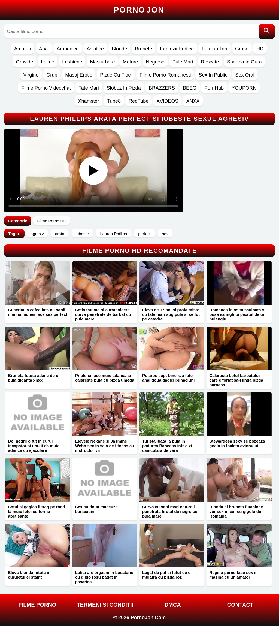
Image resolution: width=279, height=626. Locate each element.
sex (165, 233)
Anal (44, 49)
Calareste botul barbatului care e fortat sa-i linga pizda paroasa (236, 380)
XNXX (192, 101)
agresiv (37, 233)
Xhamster (88, 101)
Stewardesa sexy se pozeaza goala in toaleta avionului (237, 443)
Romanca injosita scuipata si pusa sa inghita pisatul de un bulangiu (237, 314)
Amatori (22, 49)
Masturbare (102, 62)
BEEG (189, 88)
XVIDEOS (167, 101)
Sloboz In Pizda (124, 88)
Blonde (119, 49)
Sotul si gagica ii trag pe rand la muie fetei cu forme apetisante (36, 511)
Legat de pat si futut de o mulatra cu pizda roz (166, 574)
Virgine (30, 75)
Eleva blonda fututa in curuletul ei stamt (29, 574)
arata (59, 233)
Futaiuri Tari (214, 49)
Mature (130, 62)
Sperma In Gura (244, 62)
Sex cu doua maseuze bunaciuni (96, 509)
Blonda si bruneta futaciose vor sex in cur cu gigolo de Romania (236, 511)
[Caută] (267, 31)
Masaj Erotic (78, 75)
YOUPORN (244, 88)
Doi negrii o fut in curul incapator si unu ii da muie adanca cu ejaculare (33, 446)
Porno (139, 9)
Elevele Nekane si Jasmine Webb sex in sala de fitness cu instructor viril (104, 446)
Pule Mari (182, 62)
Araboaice (68, 49)
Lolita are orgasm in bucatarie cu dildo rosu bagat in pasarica (104, 577)
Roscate (210, 62)
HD (259, 49)
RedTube (138, 101)
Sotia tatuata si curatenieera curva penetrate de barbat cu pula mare (103, 314)
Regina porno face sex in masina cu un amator (233, 574)
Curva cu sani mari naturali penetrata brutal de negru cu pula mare (170, 511)
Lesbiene (72, 62)
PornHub (214, 88)
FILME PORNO (37, 605)
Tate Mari (89, 88)
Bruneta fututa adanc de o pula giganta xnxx (33, 377)
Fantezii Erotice (177, 49)
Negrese (155, 62)
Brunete (143, 49)
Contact (240, 605)
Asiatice (95, 49)
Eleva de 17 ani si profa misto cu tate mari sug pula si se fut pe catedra (171, 314)
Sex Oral (244, 75)
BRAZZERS (162, 88)
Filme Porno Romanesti (165, 75)
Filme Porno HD (51, 221)
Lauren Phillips (113, 233)
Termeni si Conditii (105, 605)
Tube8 (114, 101)
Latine (47, 62)
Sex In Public (213, 75)
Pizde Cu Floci (116, 75)
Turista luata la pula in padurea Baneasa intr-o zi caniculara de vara (167, 446)
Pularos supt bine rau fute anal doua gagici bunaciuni (168, 377)
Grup (51, 75)
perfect (144, 233)
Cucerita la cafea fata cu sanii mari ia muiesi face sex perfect (37, 312)
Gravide (24, 62)
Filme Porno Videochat (46, 88)
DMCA (173, 605)
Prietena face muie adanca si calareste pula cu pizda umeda (104, 377)
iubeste (82, 233)
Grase (241, 49)
